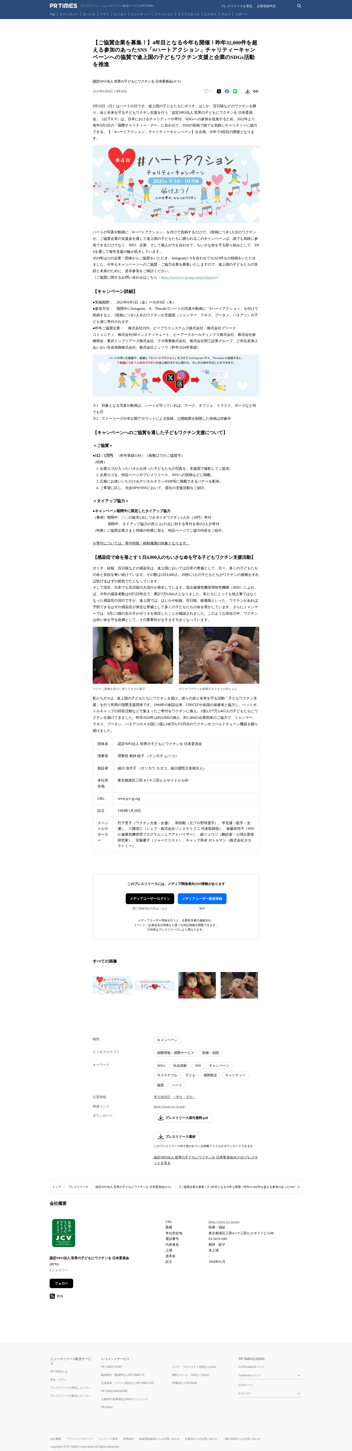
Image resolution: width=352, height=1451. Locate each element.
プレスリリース (78, 1187)
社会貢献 (180, 1065)
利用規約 (128, 1439)
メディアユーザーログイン (150, 898)
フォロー (61, 1283)
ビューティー (140, 14)
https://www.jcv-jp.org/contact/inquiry (188, 277)
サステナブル (167, 1075)
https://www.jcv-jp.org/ (169, 1106)
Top (52, 14)
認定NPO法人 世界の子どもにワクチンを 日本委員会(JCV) (133, 1187)
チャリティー (235, 1075)
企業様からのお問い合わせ (201, 1439)
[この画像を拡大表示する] (113, 985)
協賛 (160, 1085)
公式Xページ (246, 1385)
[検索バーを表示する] (299, 6)
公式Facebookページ (251, 1367)
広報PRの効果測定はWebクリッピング (124, 1399)
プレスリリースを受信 (236, 6)
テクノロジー (68, 14)
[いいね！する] (206, 91)
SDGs (161, 1065)
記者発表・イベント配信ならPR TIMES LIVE (127, 1383)
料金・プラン (58, 1379)
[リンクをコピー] (255, 91)
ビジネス (210, 14)
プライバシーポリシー (79, 1439)
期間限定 (210, 1075)
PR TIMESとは (59, 1371)
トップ (56, 1187)
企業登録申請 (266, 6)
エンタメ (120, 14)
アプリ (104, 14)
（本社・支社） (184, 1097)
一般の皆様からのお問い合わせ (241, 1439)
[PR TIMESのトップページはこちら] (102, 6)
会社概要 (55, 1439)
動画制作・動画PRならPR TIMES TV (122, 1375)
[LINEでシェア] (235, 91)
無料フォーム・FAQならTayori (190, 1375)
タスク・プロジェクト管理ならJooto (194, 1367)
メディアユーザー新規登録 (202, 898)
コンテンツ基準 (108, 1439)
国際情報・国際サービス (175, 1053)
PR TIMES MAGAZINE (114, 1391)
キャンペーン (167, 1040)
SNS (198, 1065)
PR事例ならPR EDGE (184, 1383)
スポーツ (241, 14)
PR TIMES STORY (111, 1367)
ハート (177, 1085)
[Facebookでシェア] (227, 91)
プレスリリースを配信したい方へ (70, 1396)
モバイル (89, 14)
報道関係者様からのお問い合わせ (159, 1439)
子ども (190, 1075)
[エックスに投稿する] (218, 91)
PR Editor (107, 1407)
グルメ (226, 14)
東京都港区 (162, 1097)
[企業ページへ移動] (64, 1234)
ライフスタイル (189, 14)
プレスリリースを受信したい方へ (70, 1388)
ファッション (163, 14)
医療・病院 (210, 1053)
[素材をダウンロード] (247, 91)
